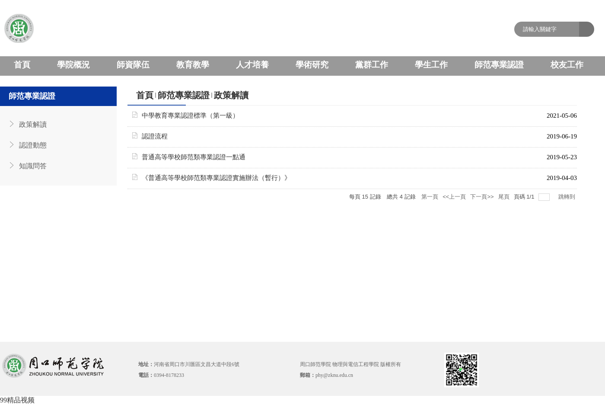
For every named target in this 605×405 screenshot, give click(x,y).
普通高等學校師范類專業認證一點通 (193, 157)
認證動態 (33, 145)
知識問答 (33, 166)
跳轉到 (567, 196)
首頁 (144, 95)
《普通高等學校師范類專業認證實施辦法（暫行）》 (216, 177)
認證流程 (155, 136)
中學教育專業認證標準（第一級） (190, 115)
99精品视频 (17, 400)
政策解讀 (33, 124)
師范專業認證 (184, 95)
